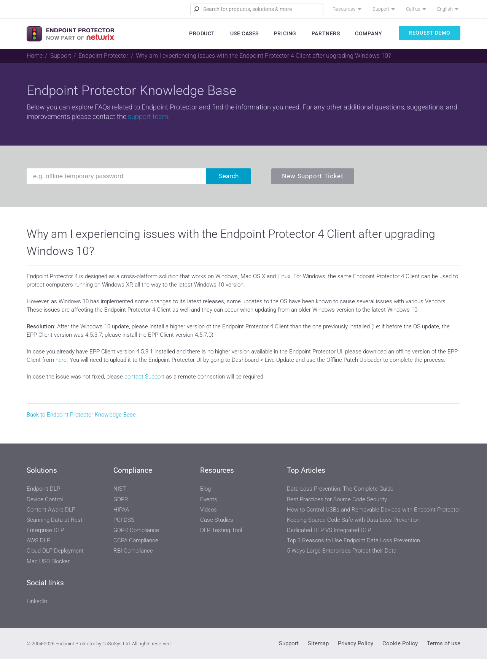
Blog (205, 488)
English (445, 9)
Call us (413, 9)
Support (380, 9)
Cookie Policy (400, 643)
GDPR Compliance (136, 530)
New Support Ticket (313, 176)
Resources (344, 9)
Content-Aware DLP (51, 509)
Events (208, 499)
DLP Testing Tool (221, 530)
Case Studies (216, 519)
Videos (208, 509)
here (61, 359)
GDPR (120, 499)
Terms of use (443, 643)
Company (368, 33)
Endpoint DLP (43, 488)
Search (229, 176)
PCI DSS (123, 519)
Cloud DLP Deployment (55, 550)
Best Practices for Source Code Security (337, 499)
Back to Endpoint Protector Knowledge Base (81, 414)
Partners (326, 33)
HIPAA (121, 509)
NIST (119, 488)
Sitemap (318, 643)
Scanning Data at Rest (55, 519)
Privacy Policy (355, 643)
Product (202, 33)
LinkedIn (37, 601)
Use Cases (244, 33)
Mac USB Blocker (48, 561)
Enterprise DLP (45, 530)
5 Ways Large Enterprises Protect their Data (341, 550)
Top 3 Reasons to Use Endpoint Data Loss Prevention (353, 540)
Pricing (285, 33)
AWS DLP (38, 540)
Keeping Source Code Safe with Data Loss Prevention (353, 519)
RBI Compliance (133, 550)
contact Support (144, 376)
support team (148, 116)
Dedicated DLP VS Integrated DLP (329, 530)
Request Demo (429, 33)
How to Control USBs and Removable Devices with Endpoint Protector (373, 509)
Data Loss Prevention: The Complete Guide (340, 488)
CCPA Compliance (135, 540)
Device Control (45, 499)
